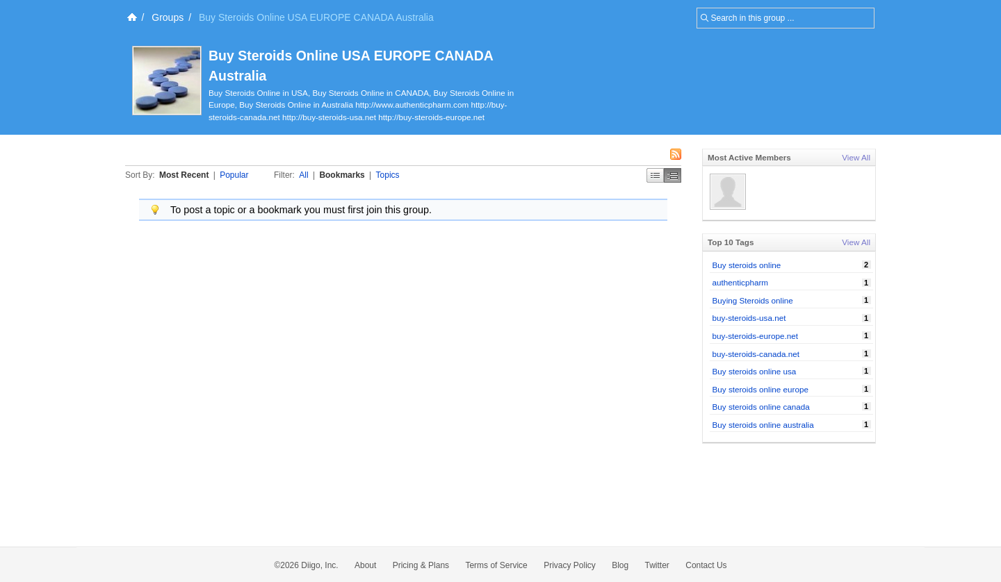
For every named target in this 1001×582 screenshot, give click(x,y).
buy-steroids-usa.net (749, 317)
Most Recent (184, 175)
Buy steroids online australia (763, 424)
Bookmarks (341, 175)
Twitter (657, 565)
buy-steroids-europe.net (755, 335)
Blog (620, 565)
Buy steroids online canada (761, 406)
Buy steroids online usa (755, 371)
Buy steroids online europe (760, 389)
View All (856, 157)
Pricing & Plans (421, 565)
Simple (655, 175)
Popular (234, 175)
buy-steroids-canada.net (756, 353)
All (303, 175)
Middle (672, 175)
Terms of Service (496, 565)
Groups (168, 17)
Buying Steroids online (753, 300)
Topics (388, 175)
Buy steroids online (747, 264)
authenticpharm (741, 282)
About (365, 565)
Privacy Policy (570, 565)
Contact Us (705, 565)
